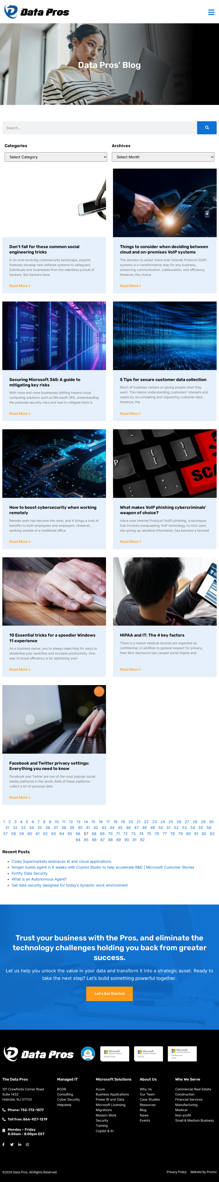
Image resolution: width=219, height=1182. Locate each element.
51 (169, 827)
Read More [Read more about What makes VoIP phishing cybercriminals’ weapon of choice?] (129, 541)
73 (133, 833)
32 (15, 827)
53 (184, 827)
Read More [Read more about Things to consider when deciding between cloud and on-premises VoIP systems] (129, 286)
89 (118, 839)
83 (212, 833)
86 (94, 839)
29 (203, 821)
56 (209, 827)
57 (5, 833)
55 (200, 827)
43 (104, 827)
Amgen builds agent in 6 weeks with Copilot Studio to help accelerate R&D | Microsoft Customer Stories (103, 867)
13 (78, 821)
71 (118, 833)
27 (187, 821)
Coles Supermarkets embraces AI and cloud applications (61, 861)
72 (125, 833)
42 (95, 827)
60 (29, 833)
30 (211, 821)
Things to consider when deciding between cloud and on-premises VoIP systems (164, 249)
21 (138, 821)
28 (195, 821)
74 (141, 833)
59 (21, 833)
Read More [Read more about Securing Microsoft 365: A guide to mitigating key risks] (19, 413)
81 (196, 833)
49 (152, 827)
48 (144, 827)
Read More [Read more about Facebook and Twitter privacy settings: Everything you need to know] (19, 797)
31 (7, 827)
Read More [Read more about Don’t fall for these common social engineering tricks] (19, 286)
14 (86, 821)
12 (71, 821)
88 (110, 839)
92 (142, 839)
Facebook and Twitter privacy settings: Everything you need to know (49, 766)
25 (170, 821)
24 (162, 821)
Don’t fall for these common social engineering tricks (44, 249)
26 (179, 821)
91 (135, 839)
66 (78, 833)
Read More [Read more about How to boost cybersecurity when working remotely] (19, 541)
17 (108, 821)
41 (88, 827)
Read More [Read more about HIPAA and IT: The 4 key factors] (129, 669)
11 (63, 821)
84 (78, 839)
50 (160, 827)
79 (180, 833)
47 (136, 827)
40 (80, 827)
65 (70, 833)
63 (53, 833)
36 (47, 827)
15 (93, 821)
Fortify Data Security (30, 873)
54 (192, 827)
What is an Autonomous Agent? (39, 879)
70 (110, 833)
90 (126, 839)
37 (56, 827)
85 (86, 839)
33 (23, 827)
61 (38, 833)
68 (94, 833)
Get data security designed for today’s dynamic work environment (70, 885)
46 (128, 827)
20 (130, 821)
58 (13, 833)
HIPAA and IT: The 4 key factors (152, 635)
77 (165, 833)
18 (115, 821)
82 (204, 833)
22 (146, 821)
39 (72, 827)
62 (45, 833)
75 (149, 833)
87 (102, 839)
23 (154, 821)
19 (123, 821)
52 (176, 827)
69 (102, 833)
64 (61, 833)
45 (120, 827)
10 (57, 821)
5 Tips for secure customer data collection (163, 379)
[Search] (207, 127)
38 (64, 827)
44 (112, 827)
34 (31, 827)
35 (39, 827)
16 (101, 821)
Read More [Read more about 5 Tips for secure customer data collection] (129, 413)
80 (188, 833)
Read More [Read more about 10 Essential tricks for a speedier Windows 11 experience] (19, 669)
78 (172, 833)
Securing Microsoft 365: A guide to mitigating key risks (44, 382)
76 (157, 833)
